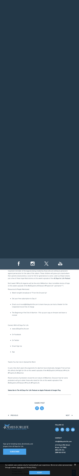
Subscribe (14, 451)
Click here (20, 467)
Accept (39, 473)
